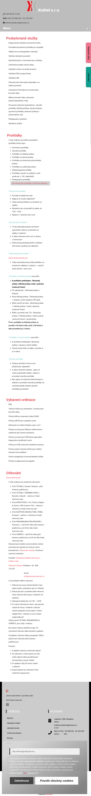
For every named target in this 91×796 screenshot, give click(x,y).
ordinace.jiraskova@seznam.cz (65, 725)
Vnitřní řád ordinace (14, 733)
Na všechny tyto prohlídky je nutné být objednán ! (30, 183)
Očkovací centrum (16, 565)
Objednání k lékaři (13, 723)
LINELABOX (49, 794)
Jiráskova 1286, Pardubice (64, 719)
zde (24, 773)
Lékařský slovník (13, 728)
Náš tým (10, 718)
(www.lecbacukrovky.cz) (18, 258)
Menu (45, 28)
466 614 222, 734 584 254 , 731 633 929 (69, 731)
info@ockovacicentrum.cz (34, 576)
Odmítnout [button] (21, 780)
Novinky (10, 738)
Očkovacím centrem (27, 550)
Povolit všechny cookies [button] (56, 780)
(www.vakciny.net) (13, 478)
